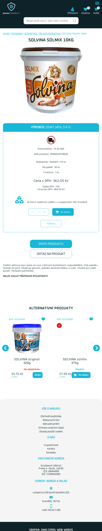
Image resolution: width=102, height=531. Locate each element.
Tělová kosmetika (50, 34)
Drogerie (16, 34)
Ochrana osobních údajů (51, 428)
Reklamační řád (51, 420)
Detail (38, 374)
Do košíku (63, 211)
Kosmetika (30, 34)
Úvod (6, 34)
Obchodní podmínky (51, 416)
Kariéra (51, 449)
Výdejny (51, 223)
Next (95, 346)
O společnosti (51, 445)
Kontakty (51, 453)
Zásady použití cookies (51, 431)
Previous (3, 346)
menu (97, 3)
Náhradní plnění (51, 424)
